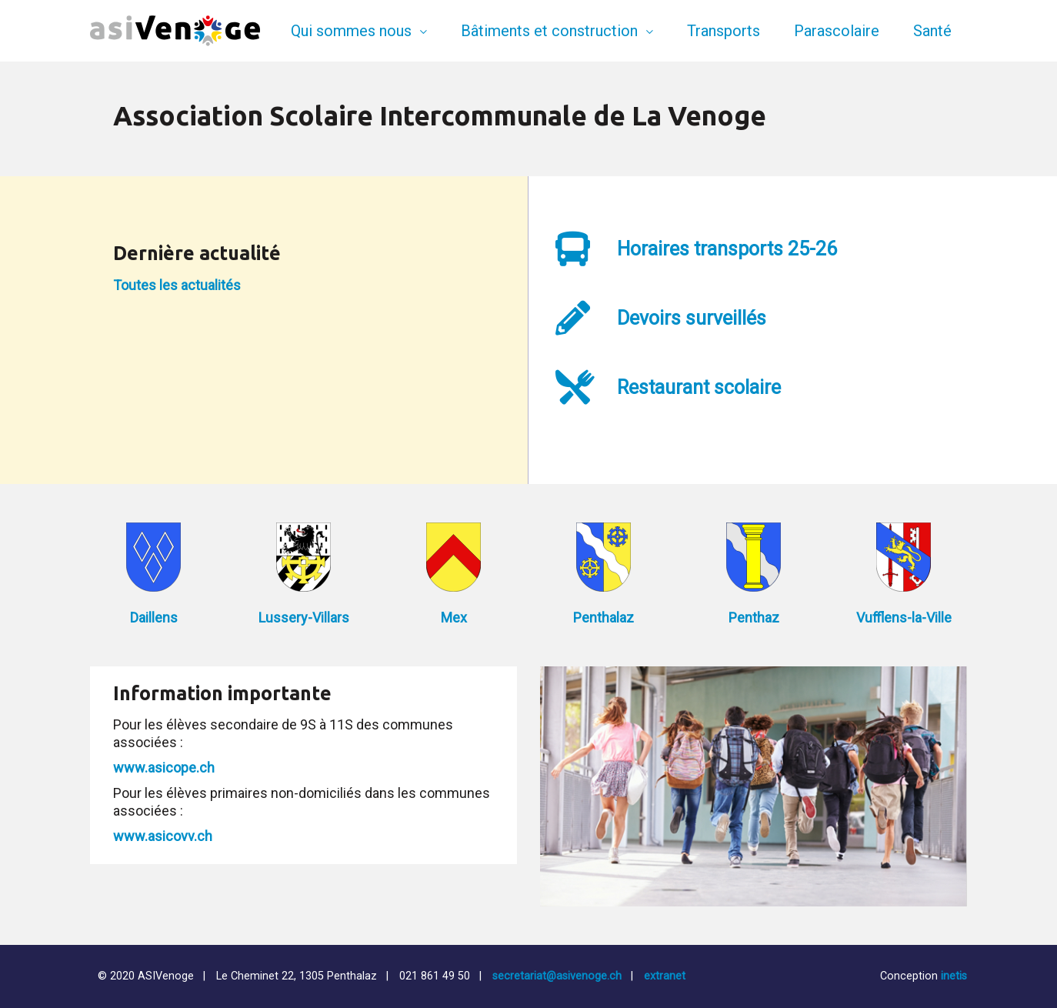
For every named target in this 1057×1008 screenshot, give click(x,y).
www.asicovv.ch (162, 836)
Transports (723, 31)
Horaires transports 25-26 (727, 249)
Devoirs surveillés (691, 318)
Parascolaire (836, 31)
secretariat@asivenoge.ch (557, 976)
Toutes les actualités (177, 285)
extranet (664, 976)
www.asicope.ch (164, 767)
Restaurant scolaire (699, 387)
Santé (932, 31)
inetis (954, 976)
